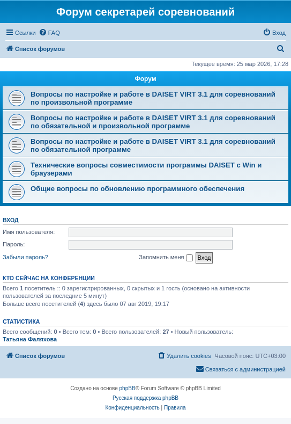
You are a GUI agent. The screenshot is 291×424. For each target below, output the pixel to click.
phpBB (128, 388)
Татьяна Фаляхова (30, 339)
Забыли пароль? (25, 257)
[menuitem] (49, 32)
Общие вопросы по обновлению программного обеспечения (137, 189)
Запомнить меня (165, 257)
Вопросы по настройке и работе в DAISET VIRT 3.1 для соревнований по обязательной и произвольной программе (153, 122)
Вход (10, 220)
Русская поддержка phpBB (145, 398)
